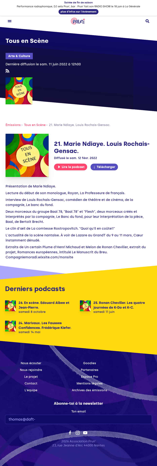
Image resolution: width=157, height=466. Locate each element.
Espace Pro (89, 377)
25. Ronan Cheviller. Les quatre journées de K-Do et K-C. (119, 305)
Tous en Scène (35, 125)
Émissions (13, 125)
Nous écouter (31, 363)
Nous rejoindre (31, 370)
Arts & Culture (19, 56)
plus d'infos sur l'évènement (78, 11)
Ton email (78, 411)
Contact (31, 383)
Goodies (89, 363)
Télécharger (104, 167)
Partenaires (89, 370)
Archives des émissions (89, 390)
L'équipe (31, 390)
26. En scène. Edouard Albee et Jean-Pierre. (44, 305)
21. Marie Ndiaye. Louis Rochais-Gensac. (79, 125)
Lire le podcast (71, 167)
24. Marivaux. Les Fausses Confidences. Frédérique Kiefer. (45, 325)
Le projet (31, 377)
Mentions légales (90, 383)
